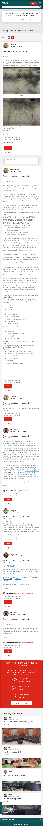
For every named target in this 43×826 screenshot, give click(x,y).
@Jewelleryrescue (11, 450)
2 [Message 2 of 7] (8, 382)
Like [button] (8, 152)
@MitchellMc (15, 571)
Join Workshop (21, 703)
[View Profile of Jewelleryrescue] (15, 169)
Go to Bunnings (1, 809)
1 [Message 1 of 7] (8, 139)
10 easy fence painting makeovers (15, 775)
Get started (21, 19)
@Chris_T (18, 579)
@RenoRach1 (7, 579)
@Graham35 (9, 181)
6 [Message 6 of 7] (8, 598)
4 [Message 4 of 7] (8, 495)
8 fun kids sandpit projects (12, 752)
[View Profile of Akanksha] (14, 554)
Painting (10, 142)
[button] (21, 80)
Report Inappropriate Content (12, 137)
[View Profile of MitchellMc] (14, 429)
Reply (8, 148)
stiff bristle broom (29, 472)
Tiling (16, 142)
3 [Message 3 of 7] (8, 415)
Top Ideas (6, 724)
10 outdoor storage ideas (12, 799)
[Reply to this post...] (21, 161)
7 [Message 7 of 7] (8, 647)
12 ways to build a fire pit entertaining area (18, 722)
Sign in (34, 3)
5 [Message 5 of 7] (8, 540)
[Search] (21, 7)
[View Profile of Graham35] (13, 44)
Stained (21, 95)
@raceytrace (34, 577)
